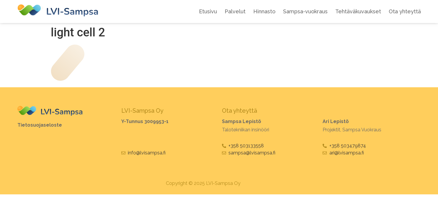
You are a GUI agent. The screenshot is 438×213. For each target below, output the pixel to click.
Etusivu (208, 11)
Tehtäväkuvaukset (358, 11)
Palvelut (235, 11)
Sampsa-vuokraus (305, 11)
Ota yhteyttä (405, 11)
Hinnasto (264, 11)
